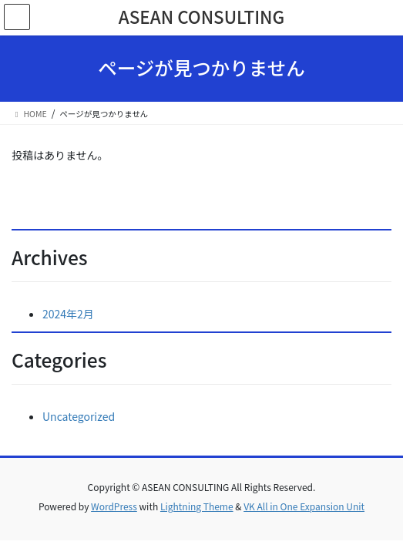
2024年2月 (68, 313)
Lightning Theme (196, 506)
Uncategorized (78, 416)
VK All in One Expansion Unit (303, 506)
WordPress (114, 506)
